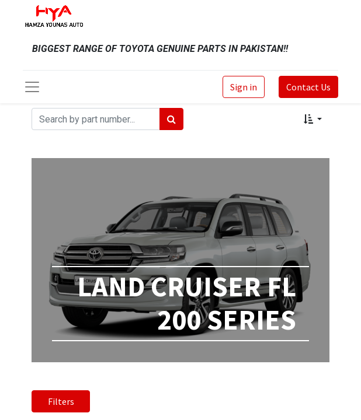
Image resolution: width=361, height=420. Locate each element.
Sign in (243, 87)
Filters (61, 401)
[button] (312, 119)
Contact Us (308, 87)
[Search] (171, 119)
